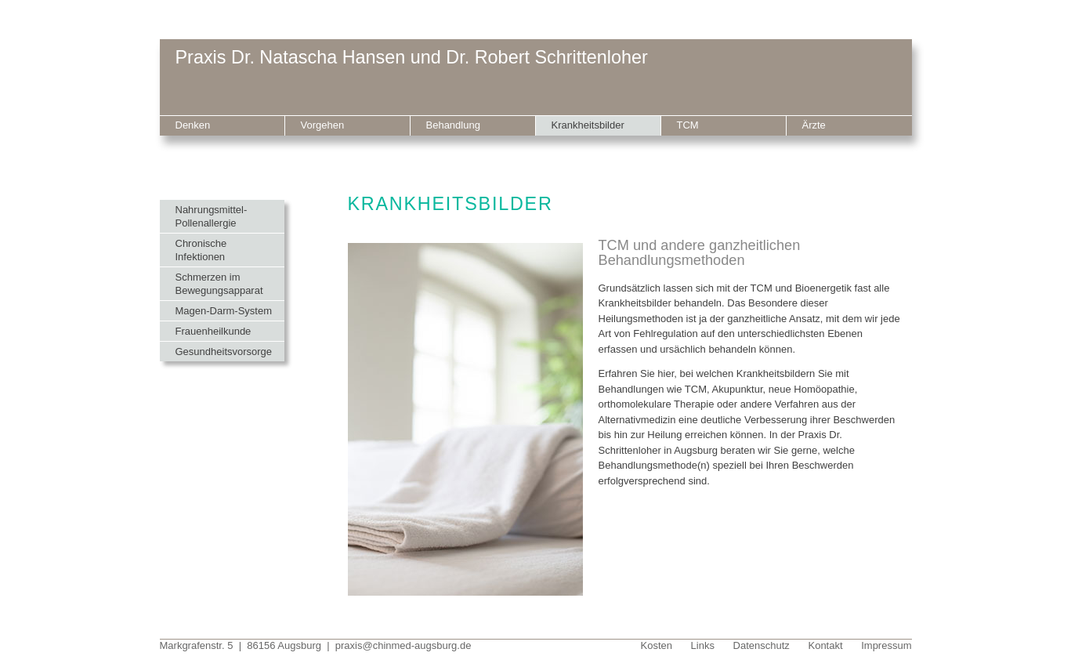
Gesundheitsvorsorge (224, 351)
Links (703, 645)
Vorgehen (323, 125)
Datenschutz (761, 645)
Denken (193, 125)
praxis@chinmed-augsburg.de (403, 645)
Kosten (656, 645)
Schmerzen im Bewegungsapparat (219, 283)
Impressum (886, 645)
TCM (688, 125)
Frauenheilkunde (213, 331)
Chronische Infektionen (201, 250)
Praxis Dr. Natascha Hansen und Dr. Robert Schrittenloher (411, 57)
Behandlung (453, 125)
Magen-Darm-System (224, 311)
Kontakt (825, 645)
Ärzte (814, 125)
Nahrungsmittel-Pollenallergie (211, 216)
